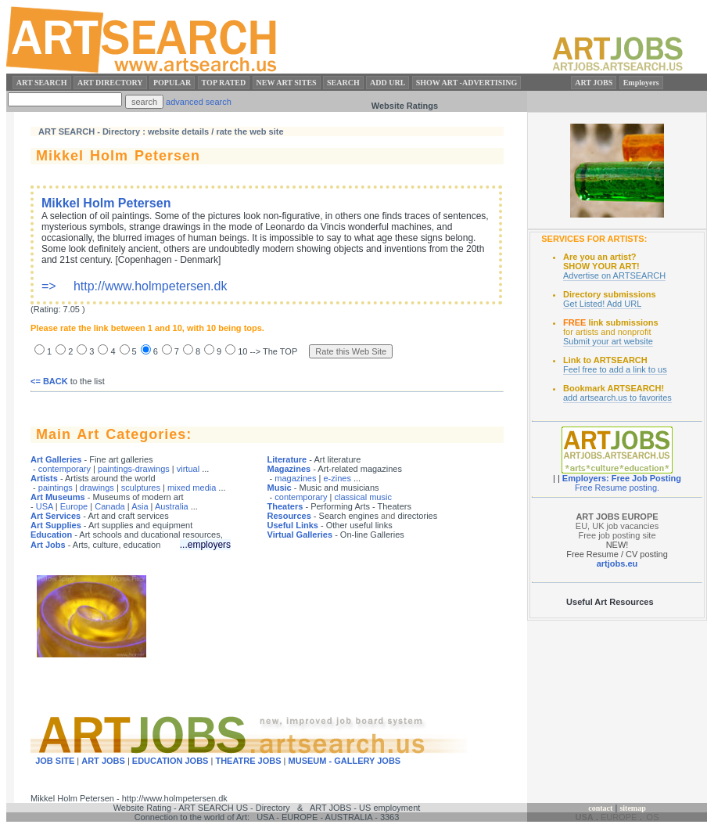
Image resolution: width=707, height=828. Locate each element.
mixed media (191, 487)
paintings (55, 487)
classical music (363, 497)
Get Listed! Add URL (602, 303)
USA (44, 506)
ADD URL (387, 82)
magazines (295, 478)
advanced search (198, 101)
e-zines (336, 478)
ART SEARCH (41, 82)
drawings (97, 487)
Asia (139, 506)
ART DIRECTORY (110, 82)
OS (653, 817)
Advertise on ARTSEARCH (614, 275)
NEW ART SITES (287, 82)
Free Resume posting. (617, 487)
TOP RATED (224, 82)
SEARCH (343, 82)
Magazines (289, 468)
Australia (171, 506)
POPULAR (172, 82)
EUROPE (619, 817)
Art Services (56, 515)
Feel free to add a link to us (615, 369)
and (388, 515)
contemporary (64, 468)
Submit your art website (608, 341)
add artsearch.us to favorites (617, 397)
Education (51, 534)
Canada (110, 506)
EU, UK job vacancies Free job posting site (617, 526)
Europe (74, 506)
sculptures (140, 487)
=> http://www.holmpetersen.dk (265, 244)
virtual (188, 468)
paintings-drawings (134, 468)
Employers (641, 82)
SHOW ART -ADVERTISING (467, 82)
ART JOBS (593, 82)
